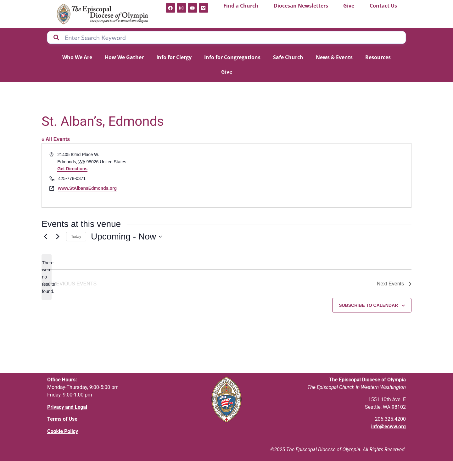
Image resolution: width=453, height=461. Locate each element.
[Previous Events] (45, 236)
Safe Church (288, 57)
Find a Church (240, 5)
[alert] (47, 277)
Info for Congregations (232, 57)
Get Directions (72, 168)
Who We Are (77, 57)
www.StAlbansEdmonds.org (87, 188)
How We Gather (124, 57)
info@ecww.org (388, 427)
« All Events (56, 139)
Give (348, 5)
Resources (378, 57)
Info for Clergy (174, 57)
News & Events (334, 57)
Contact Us (383, 5)
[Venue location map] (318, 175)
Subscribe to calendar (368, 305)
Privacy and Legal (67, 407)
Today (76, 236)
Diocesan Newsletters (301, 5)
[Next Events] (57, 236)
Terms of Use (62, 419)
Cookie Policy (62, 431)
